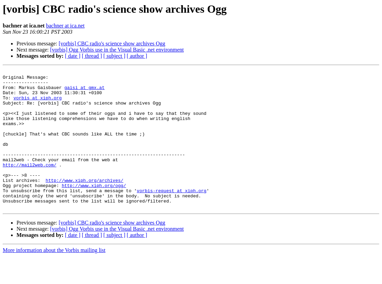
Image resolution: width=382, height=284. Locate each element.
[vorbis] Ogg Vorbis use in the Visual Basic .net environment (117, 50)
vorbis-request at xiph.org (171, 215)
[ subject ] (114, 56)
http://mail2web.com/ (29, 184)
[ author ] (137, 56)
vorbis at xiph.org (37, 104)
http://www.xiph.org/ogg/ (94, 209)
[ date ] (72, 56)
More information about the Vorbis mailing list (54, 278)
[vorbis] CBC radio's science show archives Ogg (112, 43)
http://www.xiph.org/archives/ (84, 203)
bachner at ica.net (65, 26)
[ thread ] (92, 56)
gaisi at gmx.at (84, 91)
